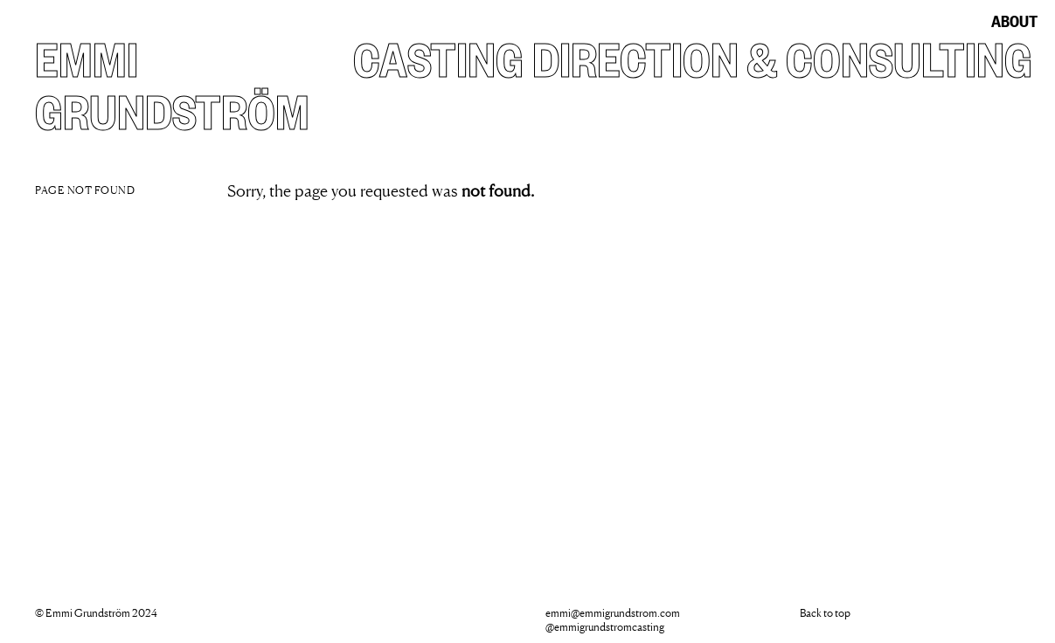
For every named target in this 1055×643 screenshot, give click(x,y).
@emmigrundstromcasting (604, 626)
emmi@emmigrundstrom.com (612, 612)
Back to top (825, 612)
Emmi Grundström (172, 82)
